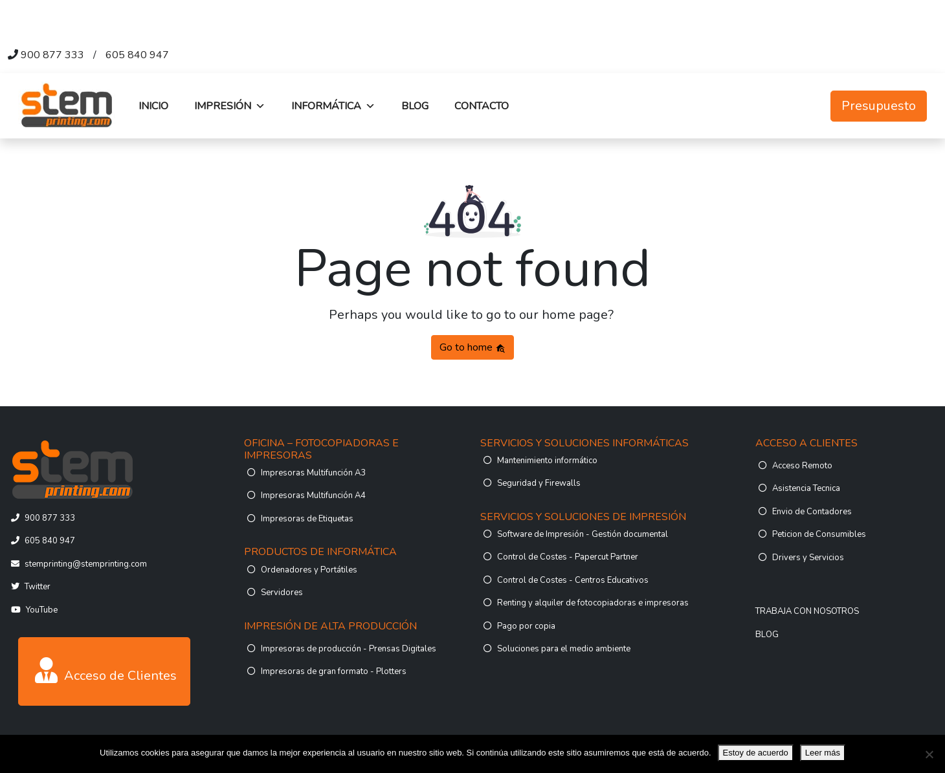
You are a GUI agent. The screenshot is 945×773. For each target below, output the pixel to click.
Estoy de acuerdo (755, 752)
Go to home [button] (472, 347)
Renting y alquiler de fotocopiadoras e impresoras (593, 603)
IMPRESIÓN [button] (229, 106)
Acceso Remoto (802, 466)
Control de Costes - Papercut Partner (567, 557)
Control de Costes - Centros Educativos (573, 580)
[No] (928, 754)
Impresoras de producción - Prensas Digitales (348, 649)
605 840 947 (137, 55)
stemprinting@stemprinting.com (86, 564)
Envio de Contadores (812, 511)
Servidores (282, 592)
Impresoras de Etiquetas (307, 519)
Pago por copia (526, 626)
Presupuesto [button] (878, 105)
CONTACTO (481, 106)
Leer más (822, 752)
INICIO (153, 106)
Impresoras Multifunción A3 (313, 473)
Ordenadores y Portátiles (309, 570)
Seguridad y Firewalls (539, 483)
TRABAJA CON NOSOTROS (807, 611)
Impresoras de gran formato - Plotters (333, 671)
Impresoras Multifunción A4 (313, 495)
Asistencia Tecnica (806, 488)
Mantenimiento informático (547, 460)
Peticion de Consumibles (819, 534)
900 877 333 (52, 55)
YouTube (42, 610)
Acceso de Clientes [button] (106, 670)
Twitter (37, 587)
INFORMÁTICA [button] (333, 106)
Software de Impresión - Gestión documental (582, 534)
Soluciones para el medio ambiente (563, 649)
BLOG (414, 106)
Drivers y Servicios (808, 557)
